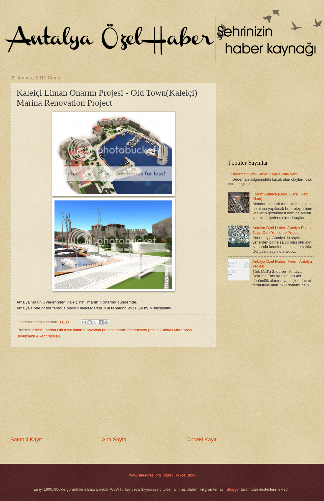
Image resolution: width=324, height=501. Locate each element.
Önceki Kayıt (201, 440)
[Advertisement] (113, 391)
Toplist (167, 475)
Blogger (233, 489)
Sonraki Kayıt (26, 440)
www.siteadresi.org (145, 475)
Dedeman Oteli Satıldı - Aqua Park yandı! (265, 174)
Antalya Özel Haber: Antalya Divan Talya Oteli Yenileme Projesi (281, 230)
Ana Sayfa (114, 440)
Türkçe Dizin (184, 475)
